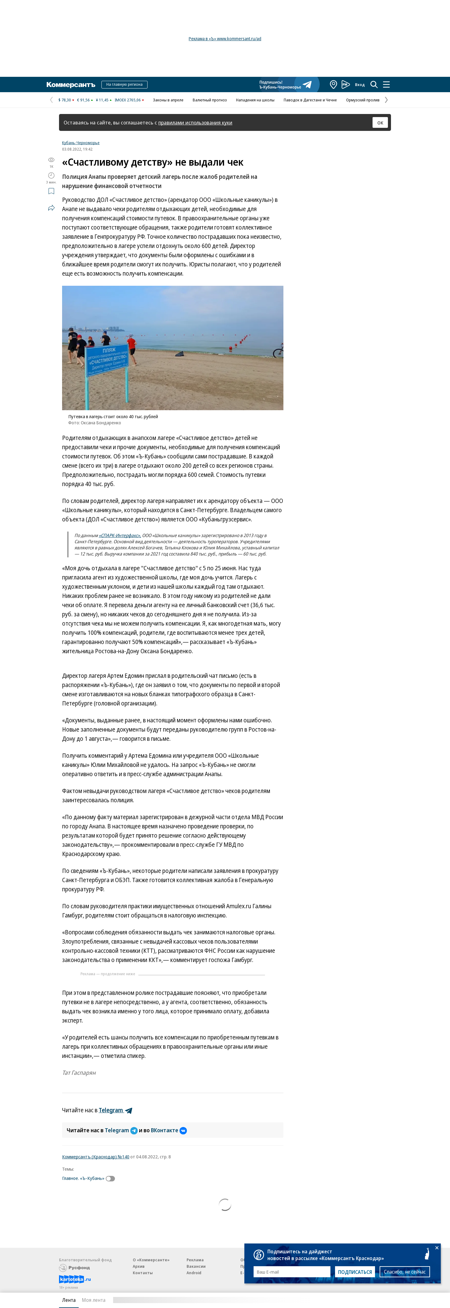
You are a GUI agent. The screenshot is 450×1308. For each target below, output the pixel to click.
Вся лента (358, 1300)
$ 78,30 (64, 100)
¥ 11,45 (102, 100)
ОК (380, 123)
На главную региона (124, 84)
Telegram (122, 1130)
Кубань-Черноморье (81, 142)
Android (194, 1272)
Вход (360, 84)
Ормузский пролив (363, 100)
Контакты (143, 1272)
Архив (138, 1266)
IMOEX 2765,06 (128, 100)
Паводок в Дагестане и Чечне (310, 100)
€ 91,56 (83, 100)
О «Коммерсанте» (151, 1260)
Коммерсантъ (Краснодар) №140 (95, 1156)
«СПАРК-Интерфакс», (120, 535)
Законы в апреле (168, 100)
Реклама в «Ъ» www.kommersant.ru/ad (225, 38)
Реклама (195, 1260)
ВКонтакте (169, 1130)
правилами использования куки (195, 122)
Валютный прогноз (210, 100)
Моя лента (93, 1300)
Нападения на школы (255, 100)
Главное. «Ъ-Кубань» (83, 1178)
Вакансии (196, 1266)
